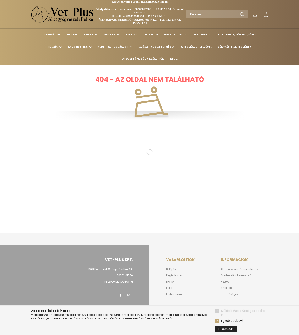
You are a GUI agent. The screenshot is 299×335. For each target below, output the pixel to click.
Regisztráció (174, 275)
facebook (120, 295)
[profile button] (255, 14)
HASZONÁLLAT (174, 34)
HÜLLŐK (53, 47)
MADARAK (201, 34)
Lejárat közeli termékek (156, 47)
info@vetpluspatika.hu (118, 281)
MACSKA (109, 34)
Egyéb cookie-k (232, 321)
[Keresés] (217, 14)
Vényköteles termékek (234, 47)
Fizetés (225, 281)
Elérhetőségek (229, 294)
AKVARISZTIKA (78, 47)
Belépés (171, 269)
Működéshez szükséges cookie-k (244, 313)
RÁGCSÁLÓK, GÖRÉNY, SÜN (236, 34)
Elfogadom (225, 329)
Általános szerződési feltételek (239, 269)
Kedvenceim (174, 294)
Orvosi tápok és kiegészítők (142, 59)
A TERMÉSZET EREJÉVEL (196, 47)
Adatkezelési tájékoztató (236, 275)
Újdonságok (51, 34)
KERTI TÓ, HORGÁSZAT (113, 47)
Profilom (171, 281)
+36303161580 (124, 275)
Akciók (72, 34)
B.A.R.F (130, 34)
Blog (174, 59)
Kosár (169, 287)
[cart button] (266, 14)
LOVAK (150, 34)
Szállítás (226, 287)
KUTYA (89, 34)
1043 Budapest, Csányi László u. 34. (110, 269)
